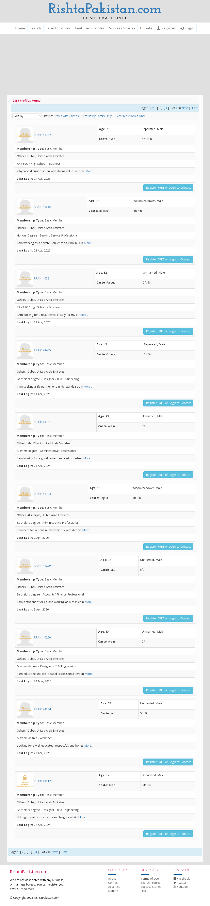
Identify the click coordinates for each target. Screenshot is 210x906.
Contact (113, 883)
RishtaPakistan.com (105, 9)
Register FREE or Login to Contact (168, 187)
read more (28, 889)
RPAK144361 (34, 422)
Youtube (181, 887)
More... (89, 171)
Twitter (180, 883)
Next (185, 108)
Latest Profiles (58, 28)
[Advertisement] (105, 64)
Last (195, 108)
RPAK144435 (34, 350)
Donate (146, 28)
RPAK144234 (34, 709)
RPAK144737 (34, 135)
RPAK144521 (34, 278)
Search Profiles (150, 883)
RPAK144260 (34, 637)
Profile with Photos (67, 116)
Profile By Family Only (97, 116)
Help (144, 891)
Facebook (182, 878)
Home (20, 28)
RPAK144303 (34, 494)
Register (166, 28)
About (112, 878)
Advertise (114, 887)
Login (187, 28)
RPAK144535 (34, 206)
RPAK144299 (34, 565)
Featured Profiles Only (130, 116)
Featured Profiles (90, 28)
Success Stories (122, 28)
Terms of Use (150, 878)
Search (35, 28)
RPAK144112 (34, 781)
